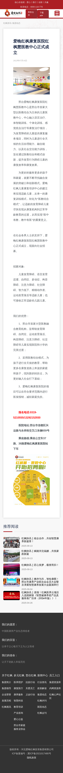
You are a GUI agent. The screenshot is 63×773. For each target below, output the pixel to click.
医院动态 (42, 707)
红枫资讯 (7, 23)
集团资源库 (55, 682)
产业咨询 (18, 713)
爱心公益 (18, 719)
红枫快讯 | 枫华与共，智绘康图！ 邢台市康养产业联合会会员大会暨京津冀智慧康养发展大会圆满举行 (40, 581)
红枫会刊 (42, 713)
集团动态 (42, 694)
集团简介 (6, 682)
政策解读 (42, 688)
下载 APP (42, 14)
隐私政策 (31, 757)
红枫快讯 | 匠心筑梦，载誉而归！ (40, 564)
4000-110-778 (36, 7)
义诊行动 (30, 694)
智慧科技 (18, 700)
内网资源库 (55, 688)
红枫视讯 (6, 707)
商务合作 (31, 13)
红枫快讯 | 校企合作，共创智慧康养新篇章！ (40, 540)
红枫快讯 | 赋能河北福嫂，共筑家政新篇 (40, 552)
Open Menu (57, 13)
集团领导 (6, 688)
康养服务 (18, 694)
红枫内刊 (42, 700)
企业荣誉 (6, 694)
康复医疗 (18, 688)
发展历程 (6, 700)
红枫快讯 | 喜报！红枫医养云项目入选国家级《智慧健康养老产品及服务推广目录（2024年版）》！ (40, 595)
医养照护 (18, 682)
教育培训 (18, 707)
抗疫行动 (30, 682)
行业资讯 (42, 682)
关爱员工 (30, 688)
